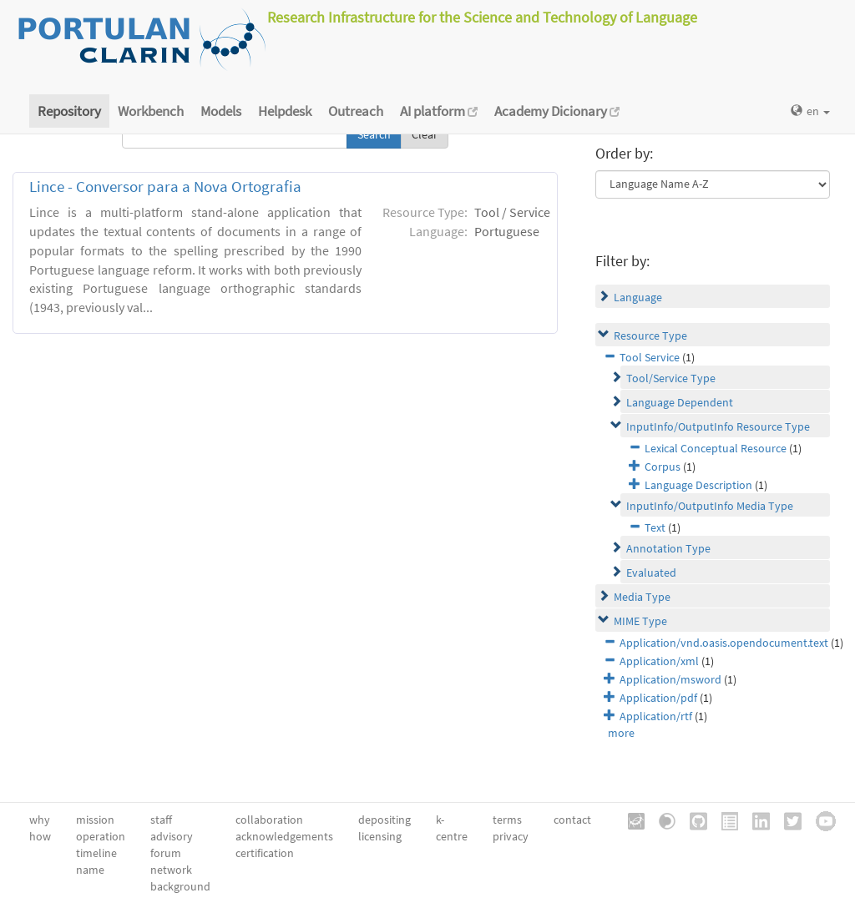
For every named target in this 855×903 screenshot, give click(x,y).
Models (220, 111)
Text (655, 527)
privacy (511, 836)
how (40, 836)
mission (95, 819)
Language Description (698, 484)
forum (165, 852)
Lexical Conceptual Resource (716, 448)
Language (638, 297)
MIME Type (640, 620)
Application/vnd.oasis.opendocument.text (724, 642)
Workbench (151, 111)
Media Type (642, 596)
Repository (69, 111)
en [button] (810, 111)
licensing (380, 836)
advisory (171, 836)
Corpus (662, 466)
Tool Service (650, 357)
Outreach (355, 111)
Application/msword (670, 679)
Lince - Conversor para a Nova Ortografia (165, 186)
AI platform (439, 111)
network (171, 869)
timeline (96, 852)
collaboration (269, 819)
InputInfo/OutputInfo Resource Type (718, 426)
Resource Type (650, 335)
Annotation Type (668, 548)
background (180, 886)
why (39, 819)
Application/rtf (656, 716)
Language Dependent (679, 402)
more (621, 732)
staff (161, 819)
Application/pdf (658, 697)
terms (507, 819)
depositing (384, 819)
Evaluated (651, 572)
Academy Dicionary (557, 111)
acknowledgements (284, 836)
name (90, 869)
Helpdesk (284, 111)
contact (572, 819)
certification (264, 852)
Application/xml (659, 660)
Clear (425, 134)
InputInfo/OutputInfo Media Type (709, 505)
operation (100, 836)
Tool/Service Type (671, 378)
